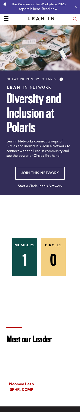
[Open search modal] (75, 19)
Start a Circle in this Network (40, 186)
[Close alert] (75, 6)
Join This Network (40, 173)
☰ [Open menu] (6, 19)
